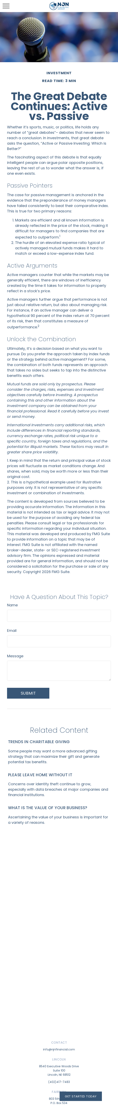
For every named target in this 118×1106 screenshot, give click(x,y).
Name (12, 605)
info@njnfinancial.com (59, 1049)
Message (15, 656)
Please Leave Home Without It (40, 775)
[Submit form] (28, 693)
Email (12, 630)
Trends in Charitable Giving (39, 742)
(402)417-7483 (59, 1082)
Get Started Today (80, 1096)
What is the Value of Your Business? (47, 808)
